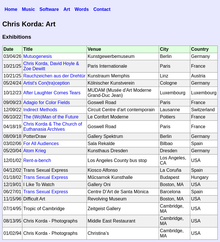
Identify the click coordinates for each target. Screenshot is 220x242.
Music (28, 9)
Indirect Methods (40, 109)
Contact (102, 9)
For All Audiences (41, 143)
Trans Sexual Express (45, 177)
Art (66, 9)
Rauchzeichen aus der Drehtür (54, 75)
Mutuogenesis (37, 56)
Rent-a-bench (37, 160)
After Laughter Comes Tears (51, 92)
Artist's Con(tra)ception (46, 83)
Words (81, 9)
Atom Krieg (34, 150)
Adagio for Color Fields (46, 102)
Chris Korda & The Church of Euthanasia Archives (52, 127)
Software (49, 9)
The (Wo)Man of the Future (50, 116)
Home (11, 9)
